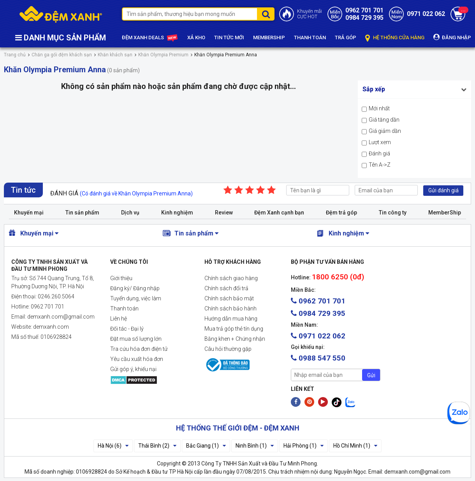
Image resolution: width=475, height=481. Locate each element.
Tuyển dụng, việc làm (135, 298)
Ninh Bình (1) (255, 446)
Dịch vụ (130, 212)
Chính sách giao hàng (231, 278)
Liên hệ (118, 318)
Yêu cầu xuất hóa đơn (136, 359)
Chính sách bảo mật (229, 298)
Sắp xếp (373, 89)
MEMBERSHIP (269, 37)
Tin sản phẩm (82, 212)
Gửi (371, 375)
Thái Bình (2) (157, 446)
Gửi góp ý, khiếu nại (133, 369)
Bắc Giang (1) (206, 446)
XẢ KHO (196, 37)
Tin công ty (392, 212)
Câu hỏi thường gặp (228, 349)
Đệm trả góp (341, 212)
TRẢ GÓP (345, 37)
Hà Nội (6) (113, 446)
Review (224, 212)
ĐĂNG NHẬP (452, 37)
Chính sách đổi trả (226, 288)
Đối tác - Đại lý (127, 329)
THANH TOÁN (310, 37)
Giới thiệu (121, 278)
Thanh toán (124, 308)
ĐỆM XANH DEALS (150, 38)
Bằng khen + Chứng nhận (234, 339)
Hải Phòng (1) (303, 446)
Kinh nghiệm (177, 212)
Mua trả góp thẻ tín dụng (233, 329)
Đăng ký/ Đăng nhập (135, 288)
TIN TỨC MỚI (229, 37)
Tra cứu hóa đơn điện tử (138, 349)
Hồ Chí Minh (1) (355, 446)
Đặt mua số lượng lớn (136, 339)
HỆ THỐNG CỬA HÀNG (394, 38)
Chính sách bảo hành (230, 308)
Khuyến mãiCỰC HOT (309, 14)
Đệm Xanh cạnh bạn (279, 212)
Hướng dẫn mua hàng (230, 318)
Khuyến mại (29, 212)
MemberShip (444, 212)
